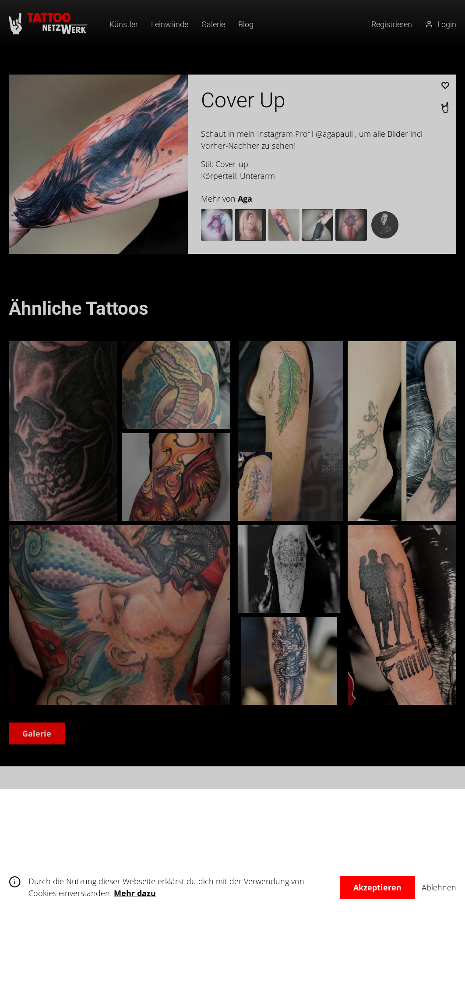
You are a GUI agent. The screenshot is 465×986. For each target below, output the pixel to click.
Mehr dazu (135, 893)
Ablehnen (439, 887)
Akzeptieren (377, 887)
